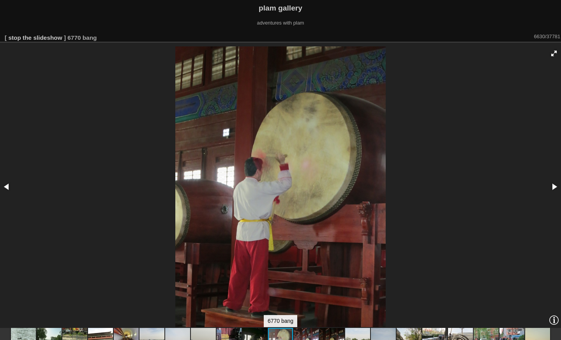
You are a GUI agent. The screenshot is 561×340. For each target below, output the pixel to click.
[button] (554, 53)
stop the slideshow (35, 37)
